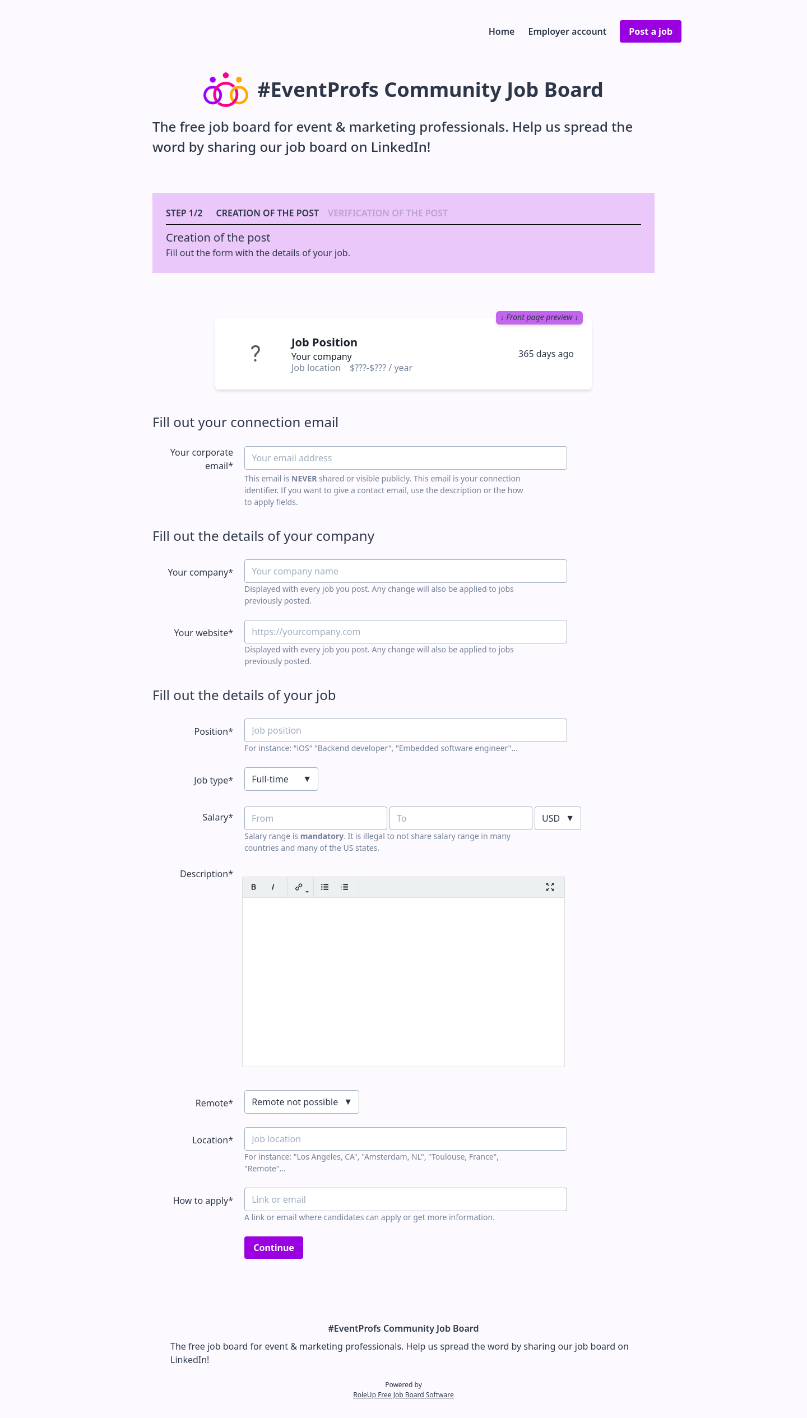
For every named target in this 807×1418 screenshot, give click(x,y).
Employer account (567, 31)
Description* (206, 874)
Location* (212, 1140)
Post (650, 31)
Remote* (214, 1103)
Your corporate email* (201, 459)
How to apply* (203, 1200)
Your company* (200, 572)
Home (502, 31)
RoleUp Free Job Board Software (403, 1395)
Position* (213, 731)
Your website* (203, 633)
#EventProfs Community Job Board (403, 1328)
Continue (273, 1247)
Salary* (218, 817)
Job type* (213, 780)
